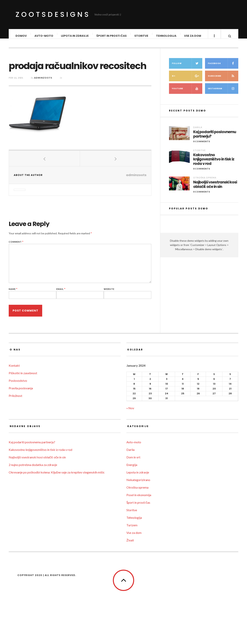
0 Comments (201, 148)
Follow (187, 70)
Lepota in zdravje (75, 36)
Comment (16, 246)
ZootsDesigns (52, 14)
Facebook (223, 70)
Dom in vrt (133, 461)
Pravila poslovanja (21, 392)
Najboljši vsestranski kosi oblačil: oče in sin (215, 191)
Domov (21, 36)
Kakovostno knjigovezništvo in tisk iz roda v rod (213, 166)
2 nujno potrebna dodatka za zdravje (33, 468)
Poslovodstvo (18, 384)
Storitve (141, 36)
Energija (131, 468)
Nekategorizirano (138, 483)
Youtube (187, 95)
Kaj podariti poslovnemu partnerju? (214, 141)
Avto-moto (44, 36)
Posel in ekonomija (138, 499)
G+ (187, 83)
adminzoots (43, 81)
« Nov (130, 412)
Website (109, 293)
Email (60, 293)
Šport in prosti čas (112, 36)
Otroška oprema (204, 184)
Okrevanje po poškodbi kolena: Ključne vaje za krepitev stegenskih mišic (57, 476)
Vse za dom (192, 36)
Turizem (131, 529)
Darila (197, 134)
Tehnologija (166, 36)
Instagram (223, 95)
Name (13, 293)
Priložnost (15, 399)
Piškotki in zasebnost (23, 377)
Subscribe (223, 83)
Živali (130, 544)
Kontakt (14, 369)
